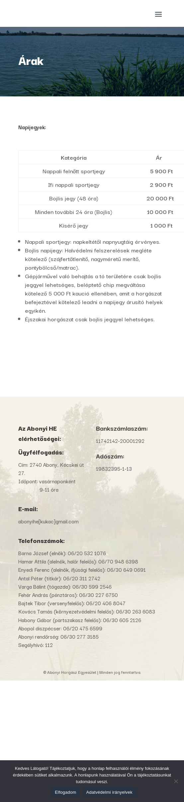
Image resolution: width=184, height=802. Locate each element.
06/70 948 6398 (118, 561)
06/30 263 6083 (135, 611)
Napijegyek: (32, 127)
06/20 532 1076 (87, 553)
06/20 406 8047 (106, 603)
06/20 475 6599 (82, 628)
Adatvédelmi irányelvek (109, 792)
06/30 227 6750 (98, 595)
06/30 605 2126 (122, 620)
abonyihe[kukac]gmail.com (49, 521)
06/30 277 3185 (79, 636)
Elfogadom (65, 792)
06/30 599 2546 (92, 586)
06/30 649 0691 (126, 569)
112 (49, 645)
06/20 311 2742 (81, 578)
